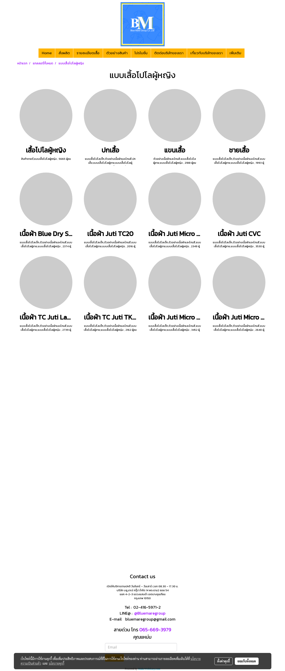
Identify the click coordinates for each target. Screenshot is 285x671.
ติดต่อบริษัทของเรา (169, 53)
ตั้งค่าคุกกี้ (223, 661)
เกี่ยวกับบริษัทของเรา (206, 53)
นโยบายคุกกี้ (56, 663)
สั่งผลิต (64, 53)
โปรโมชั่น (140, 53)
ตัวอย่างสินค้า (117, 53)
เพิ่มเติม (235, 53)
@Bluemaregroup (149, 613)
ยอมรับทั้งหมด (246, 661)
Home (47, 53)
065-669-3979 (154, 629)
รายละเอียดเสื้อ (88, 53)
